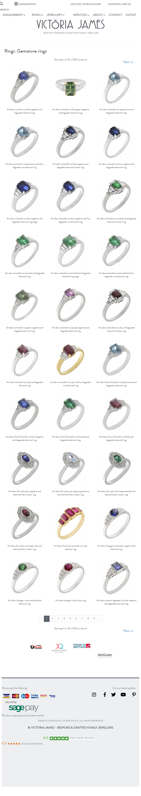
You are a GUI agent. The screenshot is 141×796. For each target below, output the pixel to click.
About (99, 15)
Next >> (128, 62)
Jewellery (55, 15)
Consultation (25, 4)
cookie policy (70, 721)
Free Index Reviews (82, 738)
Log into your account (85, 4)
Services (81, 15)
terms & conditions (49, 721)
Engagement (14, 15)
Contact (115, 15)
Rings (37, 15)
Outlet (131, 15)
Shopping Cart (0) (119, 4)
